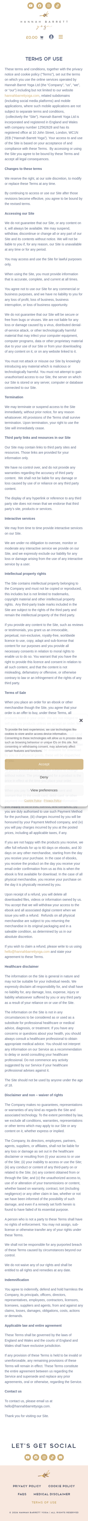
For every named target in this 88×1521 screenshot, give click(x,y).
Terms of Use (44, 1502)
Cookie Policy (33, 800)
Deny (44, 777)
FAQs (22, 1494)
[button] (81, 720)
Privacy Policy (52, 800)
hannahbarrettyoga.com (22, 96)
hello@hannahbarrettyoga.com (27, 951)
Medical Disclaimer (52, 1494)
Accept (44, 764)
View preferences (44, 790)
